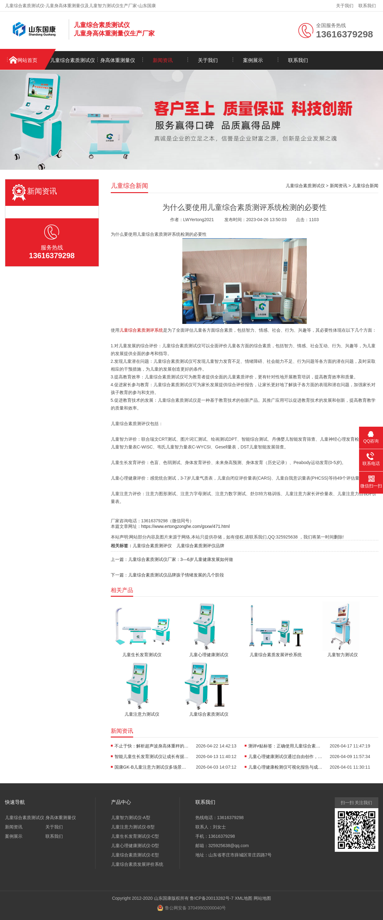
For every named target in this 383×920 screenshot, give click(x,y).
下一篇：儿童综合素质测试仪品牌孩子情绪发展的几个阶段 (167, 574)
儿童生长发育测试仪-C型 (135, 836)
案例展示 (253, 60)
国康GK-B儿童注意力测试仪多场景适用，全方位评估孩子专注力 (151, 767)
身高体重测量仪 (117, 60)
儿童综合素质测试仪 (72, 60)
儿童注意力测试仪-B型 (133, 826)
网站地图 (262, 898)
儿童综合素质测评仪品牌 (200, 545)
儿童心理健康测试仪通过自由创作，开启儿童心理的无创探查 (285, 756)
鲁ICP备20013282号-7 (211, 898)
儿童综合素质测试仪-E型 (135, 854)
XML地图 (243, 898)
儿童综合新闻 (365, 185)
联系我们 (367, 5)
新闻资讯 (163, 60)
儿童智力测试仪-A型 (130, 817)
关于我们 (344, 5)
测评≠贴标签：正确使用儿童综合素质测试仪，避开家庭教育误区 (285, 745)
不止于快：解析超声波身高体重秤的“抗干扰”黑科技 (151, 745)
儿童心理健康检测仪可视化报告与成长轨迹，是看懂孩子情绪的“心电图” (285, 767)
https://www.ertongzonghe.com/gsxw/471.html (185, 526)
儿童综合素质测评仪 (152, 545)
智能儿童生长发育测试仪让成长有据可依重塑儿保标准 (151, 756)
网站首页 (27, 60)
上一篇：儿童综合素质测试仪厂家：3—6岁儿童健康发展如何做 (172, 559)
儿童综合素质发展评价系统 (137, 864)
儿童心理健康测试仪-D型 (135, 845)
